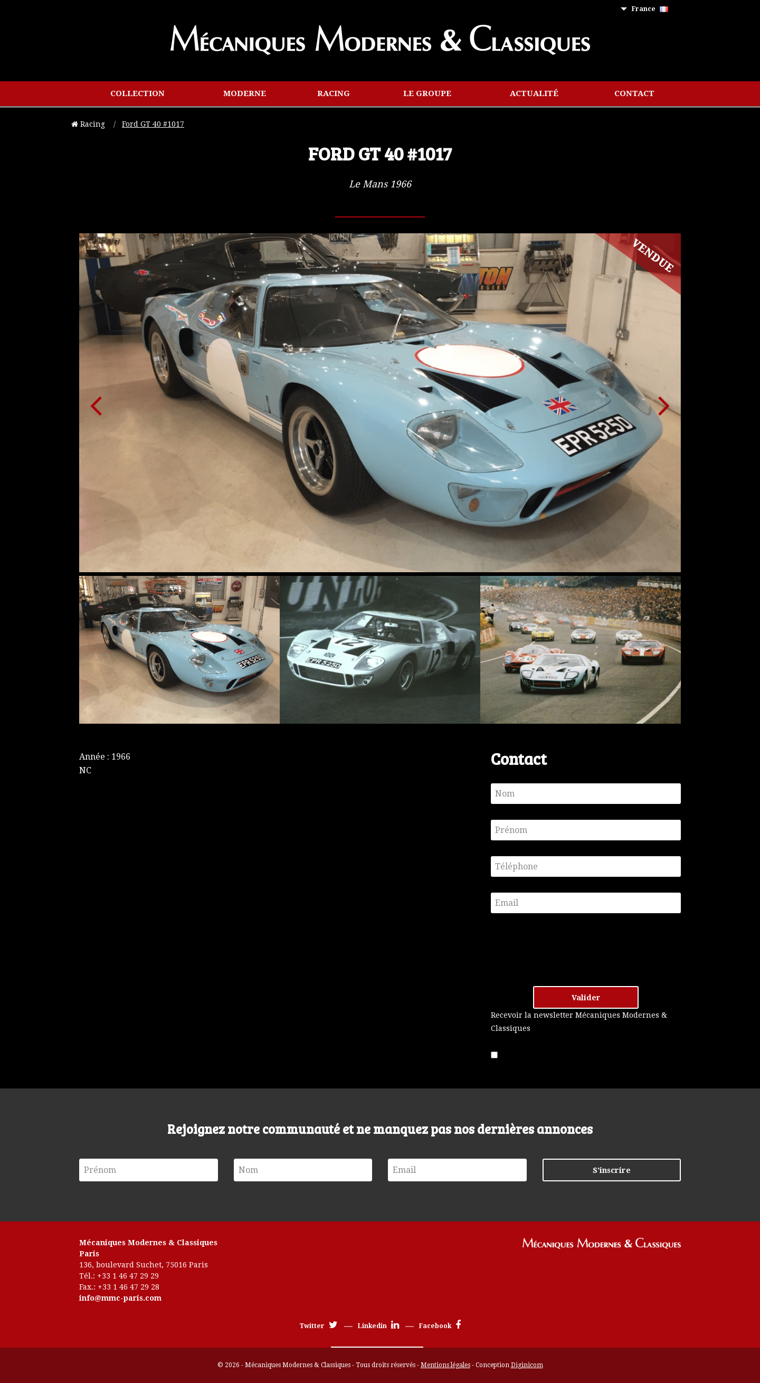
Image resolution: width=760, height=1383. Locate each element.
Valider (586, 997)
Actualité (534, 93)
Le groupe (427, 93)
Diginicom (527, 1365)
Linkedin (378, 1326)
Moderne (244, 93)
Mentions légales (445, 1365)
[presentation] (571, 949)
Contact (634, 93)
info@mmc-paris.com (120, 1298)
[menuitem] (652, 9)
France (650, 9)
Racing (333, 93)
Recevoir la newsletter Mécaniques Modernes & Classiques (579, 1021)
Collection (137, 93)
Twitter (318, 1326)
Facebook (440, 1326)
